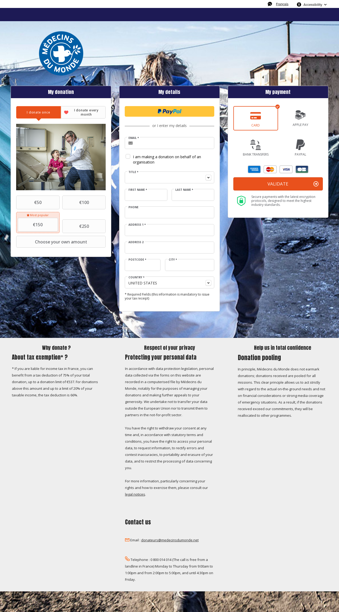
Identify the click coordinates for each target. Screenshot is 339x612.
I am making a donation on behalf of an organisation (167, 159)
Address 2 (136, 242)
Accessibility (313, 4)
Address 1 (137, 224)
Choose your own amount (52, 242)
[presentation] (38, 112)
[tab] (38, 112)
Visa (286, 169)
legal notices (135, 494)
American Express (254, 169)
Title (133, 172)
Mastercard (270, 169)
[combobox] (169, 177)
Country (136, 277)
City (173, 259)
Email (133, 137)
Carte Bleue (302, 169)
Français (282, 4)
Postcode (137, 259)
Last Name (184, 189)
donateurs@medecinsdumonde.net (170, 540)
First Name (137, 189)
